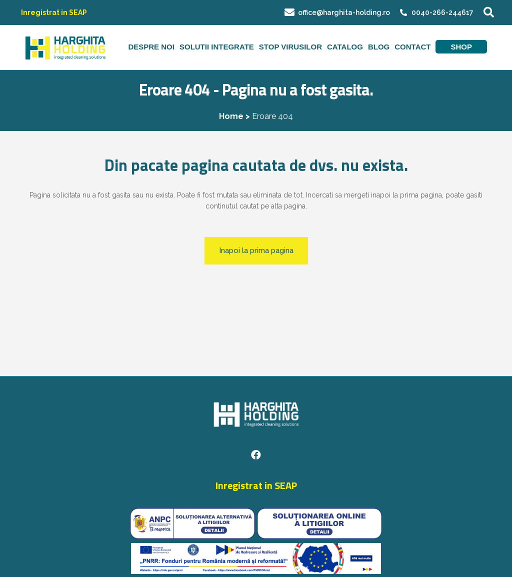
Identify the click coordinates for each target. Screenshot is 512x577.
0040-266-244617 (443, 12)
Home (231, 116)
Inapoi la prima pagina (256, 250)
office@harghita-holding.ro (337, 13)
